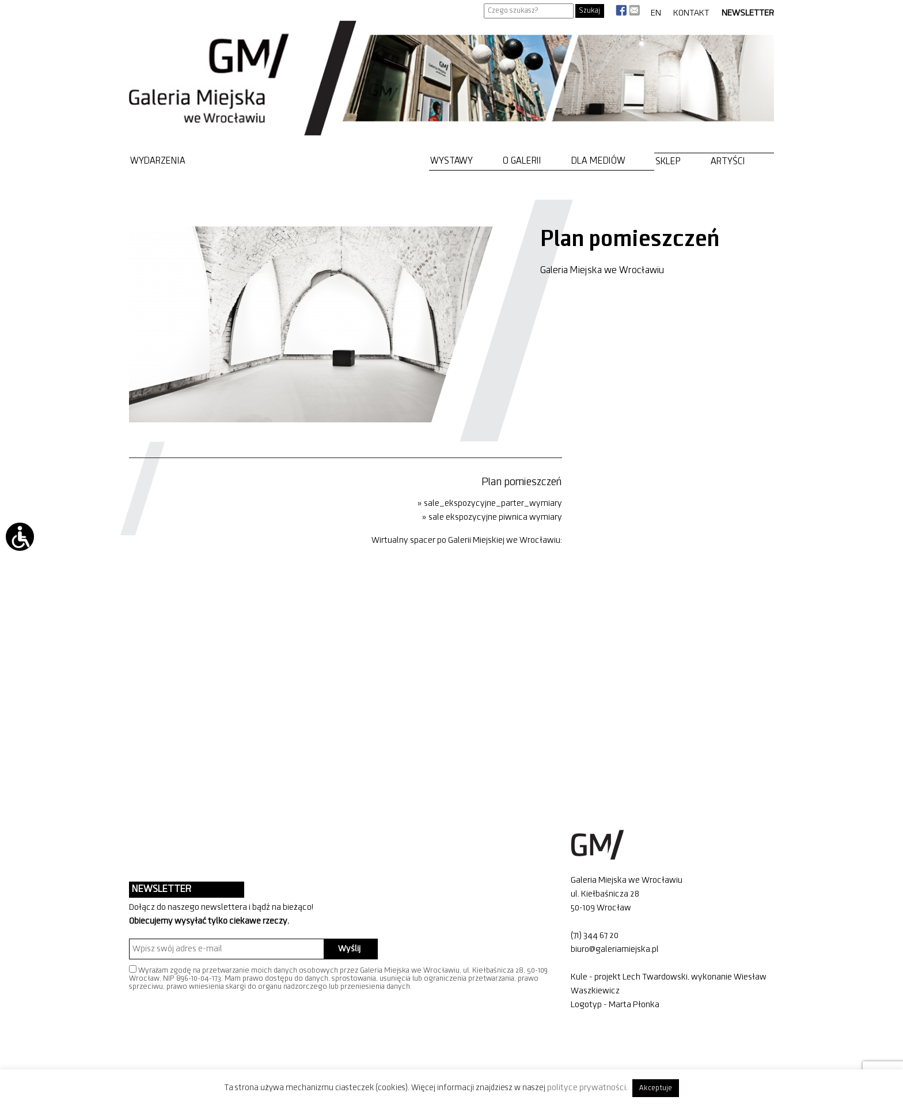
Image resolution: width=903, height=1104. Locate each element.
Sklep (668, 162)
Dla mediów (598, 161)
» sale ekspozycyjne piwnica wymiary (492, 517)
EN (656, 13)
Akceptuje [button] (655, 1088)
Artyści (728, 162)
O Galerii (522, 161)
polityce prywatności (586, 1087)
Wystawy (451, 161)
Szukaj (589, 10)
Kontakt (691, 13)
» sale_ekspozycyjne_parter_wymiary (490, 503)
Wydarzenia (157, 161)
